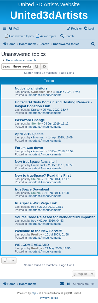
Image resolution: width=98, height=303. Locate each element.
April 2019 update (29, 134)
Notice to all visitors (31, 88)
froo (33, 206)
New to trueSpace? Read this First (43, 175)
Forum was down (29, 148)
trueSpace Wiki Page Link (36, 203)
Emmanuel (38, 165)
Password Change (30, 120)
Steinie (36, 123)
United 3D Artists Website (49, 4)
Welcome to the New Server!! (38, 231)
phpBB (35, 293)
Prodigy (36, 234)
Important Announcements (44, 95)
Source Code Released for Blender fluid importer (55, 217)
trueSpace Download (32, 189)
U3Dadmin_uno (41, 91)
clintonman (38, 137)
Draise (35, 109)
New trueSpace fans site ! (36, 162)
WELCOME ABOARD (32, 245)
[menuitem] (14, 28)
